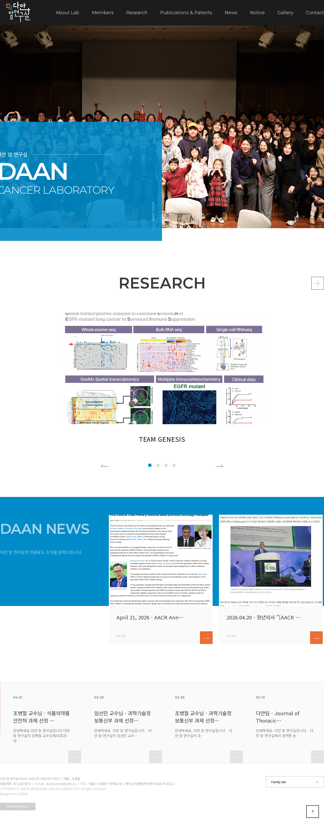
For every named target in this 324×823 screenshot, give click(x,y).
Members (103, 12)
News (231, 12)
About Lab (67, 12)
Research (137, 12)
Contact (315, 12)
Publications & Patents (186, 12)
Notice (257, 12)
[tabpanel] (162, 126)
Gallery (285, 12)
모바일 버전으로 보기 (18, 806)
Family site (294, 782)
